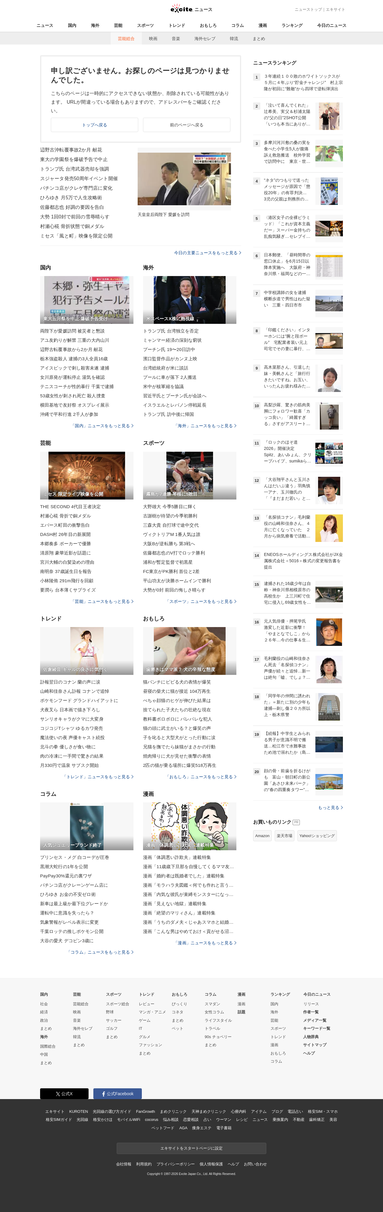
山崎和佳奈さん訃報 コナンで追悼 (74, 691)
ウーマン (223, 1119)
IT (140, 1028)
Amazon (262, 835)
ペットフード (162, 1128)
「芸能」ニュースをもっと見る (102, 601)
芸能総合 (126, 38)
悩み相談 (170, 1119)
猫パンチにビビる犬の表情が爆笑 (177, 681)
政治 (44, 1020)
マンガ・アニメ (152, 1012)
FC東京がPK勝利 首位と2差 (171, 571)
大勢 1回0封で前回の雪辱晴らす (75, 216)
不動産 (299, 1119)
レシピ (242, 1119)
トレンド (176, 25)
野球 (110, 1012)
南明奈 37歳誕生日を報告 (66, 571)
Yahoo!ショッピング (317, 835)
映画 (153, 38)
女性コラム (214, 1012)
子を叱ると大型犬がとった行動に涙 (179, 737)
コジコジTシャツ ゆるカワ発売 (71, 728)
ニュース (45, 25)
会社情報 (123, 1164)
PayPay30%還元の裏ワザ (66, 875)
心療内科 (238, 1111)
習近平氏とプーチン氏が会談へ (174, 395)
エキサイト (335, 9)
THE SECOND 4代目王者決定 (70, 506)
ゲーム (145, 1020)
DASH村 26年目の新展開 (65, 534)
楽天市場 (284, 835)
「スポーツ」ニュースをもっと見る (200, 601)
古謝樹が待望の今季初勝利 (170, 515)
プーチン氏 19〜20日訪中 (169, 349)
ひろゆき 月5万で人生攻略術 (71, 197)
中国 (44, 1054)
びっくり (179, 1004)
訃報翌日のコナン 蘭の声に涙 (70, 681)
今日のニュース (331, 25)
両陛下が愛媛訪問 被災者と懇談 (72, 330)
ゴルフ (112, 1028)
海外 (95, 25)
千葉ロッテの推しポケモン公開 (72, 931)
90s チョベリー (218, 1037)
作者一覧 (311, 1012)
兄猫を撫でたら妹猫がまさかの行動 (179, 746)
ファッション (150, 1045)
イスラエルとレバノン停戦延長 (174, 404)
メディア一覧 (314, 1020)
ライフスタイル (218, 1020)
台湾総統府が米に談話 (165, 367)
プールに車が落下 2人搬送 (170, 377)
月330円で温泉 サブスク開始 (69, 765)
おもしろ (208, 25)
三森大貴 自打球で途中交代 (171, 525)
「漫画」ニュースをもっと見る (205, 942)
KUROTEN (78, 1111)
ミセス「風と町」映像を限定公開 (76, 235)
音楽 (176, 38)
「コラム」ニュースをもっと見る (99, 952)
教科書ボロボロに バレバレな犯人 (177, 718)
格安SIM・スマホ (323, 1111)
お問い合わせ (255, 1164)
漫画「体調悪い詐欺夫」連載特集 (177, 857)
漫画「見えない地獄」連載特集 (174, 903)
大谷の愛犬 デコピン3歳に (67, 940)
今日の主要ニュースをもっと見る (207, 252)
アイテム (258, 1111)
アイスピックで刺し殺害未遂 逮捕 (74, 367)
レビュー (146, 1004)
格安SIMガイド (59, 1119)
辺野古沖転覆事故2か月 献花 (71, 149)
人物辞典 (311, 1037)
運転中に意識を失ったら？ (67, 912)
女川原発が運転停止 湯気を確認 (72, 377)
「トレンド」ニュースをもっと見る (97, 776)
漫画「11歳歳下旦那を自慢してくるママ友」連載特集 (189, 866)
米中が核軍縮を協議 (163, 386)
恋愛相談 (190, 1119)
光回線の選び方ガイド (112, 1111)
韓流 (234, 38)
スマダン (212, 1004)
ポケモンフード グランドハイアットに (79, 700)
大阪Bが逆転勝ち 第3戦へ (169, 543)
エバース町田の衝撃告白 (65, 525)
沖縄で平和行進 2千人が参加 (69, 414)
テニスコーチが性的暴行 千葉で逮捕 (77, 386)
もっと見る (330, 807)
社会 (44, 1004)
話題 (241, 1012)
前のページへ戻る (187, 124)
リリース (311, 1004)
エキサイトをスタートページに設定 (191, 1148)
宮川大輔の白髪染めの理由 (67, 562)
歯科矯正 (316, 1119)
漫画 (263, 25)
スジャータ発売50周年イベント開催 (79, 178)
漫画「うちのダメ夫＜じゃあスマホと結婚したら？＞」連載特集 (189, 922)
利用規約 (143, 1164)
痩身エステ (201, 1128)
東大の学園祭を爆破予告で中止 (74, 159)
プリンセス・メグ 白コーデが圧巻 (74, 857)
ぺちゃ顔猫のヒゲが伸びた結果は (177, 700)
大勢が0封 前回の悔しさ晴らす (174, 589)
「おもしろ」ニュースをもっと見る (200, 776)
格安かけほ (102, 1119)
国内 (72, 25)
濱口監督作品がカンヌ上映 (170, 358)
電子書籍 (224, 1128)
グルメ (145, 1037)
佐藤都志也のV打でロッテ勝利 (174, 552)
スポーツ (145, 25)
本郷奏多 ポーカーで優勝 (65, 543)
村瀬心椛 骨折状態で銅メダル (72, 226)
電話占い (295, 1111)
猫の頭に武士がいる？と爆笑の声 (177, 728)
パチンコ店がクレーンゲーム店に (74, 885)
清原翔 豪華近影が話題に (65, 552)
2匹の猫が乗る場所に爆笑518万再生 (180, 765)
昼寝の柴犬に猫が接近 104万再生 (177, 691)
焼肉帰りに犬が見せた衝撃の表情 (177, 756)
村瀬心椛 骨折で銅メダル (65, 515)
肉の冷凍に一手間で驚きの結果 (72, 756)
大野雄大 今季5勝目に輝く (170, 506)
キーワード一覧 (316, 1028)
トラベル (212, 1028)
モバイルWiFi (128, 1119)
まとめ (259, 38)
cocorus (151, 1119)
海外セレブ (204, 38)
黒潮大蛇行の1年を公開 (64, 866)
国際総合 (48, 1046)
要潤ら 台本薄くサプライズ (68, 589)
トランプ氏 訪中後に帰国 (168, 414)
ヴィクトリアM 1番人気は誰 (171, 534)
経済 (44, 1012)
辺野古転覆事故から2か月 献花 (71, 349)
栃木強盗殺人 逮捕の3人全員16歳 (74, 358)
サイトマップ (314, 1045)
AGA (183, 1128)
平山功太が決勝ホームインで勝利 (177, 580)
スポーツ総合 (117, 1004)
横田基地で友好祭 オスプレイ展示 (74, 404)
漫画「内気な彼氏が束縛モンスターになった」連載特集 (189, 894)
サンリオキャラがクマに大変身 (72, 718)
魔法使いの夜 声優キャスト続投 (72, 737)
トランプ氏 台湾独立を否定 (171, 330)
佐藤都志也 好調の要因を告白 (72, 207)
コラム (237, 25)
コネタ (177, 1012)
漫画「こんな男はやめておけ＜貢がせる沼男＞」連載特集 (189, 931)
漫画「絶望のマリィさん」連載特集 (179, 912)
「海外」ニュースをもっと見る (205, 425)
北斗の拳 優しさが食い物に (68, 746)
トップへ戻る (94, 124)
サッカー (113, 1020)
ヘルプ (309, 1053)
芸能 (118, 25)
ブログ (277, 1111)
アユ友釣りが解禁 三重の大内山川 (74, 340)
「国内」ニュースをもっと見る (102, 425)
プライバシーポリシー (175, 1164)
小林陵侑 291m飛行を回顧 (66, 580)
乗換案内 (280, 1119)
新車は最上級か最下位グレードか (74, 903)
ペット (177, 1028)
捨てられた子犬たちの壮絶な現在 (177, 709)
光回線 (82, 1119)
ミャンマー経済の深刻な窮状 (172, 340)
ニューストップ (308, 9)
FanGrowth (145, 1111)
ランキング (292, 25)
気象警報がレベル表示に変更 (69, 922)
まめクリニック (173, 1111)
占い (207, 1119)
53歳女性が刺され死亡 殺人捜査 (72, 395)
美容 (333, 1119)
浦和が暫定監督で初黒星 (168, 562)
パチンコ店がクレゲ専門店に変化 (76, 188)
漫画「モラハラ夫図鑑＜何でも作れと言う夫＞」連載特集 (189, 885)
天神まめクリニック (209, 1111)
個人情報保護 (211, 1164)
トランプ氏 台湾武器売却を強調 (74, 168)
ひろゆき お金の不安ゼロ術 (68, 894)
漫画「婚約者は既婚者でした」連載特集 (183, 875)
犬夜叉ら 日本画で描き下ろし (70, 709)
